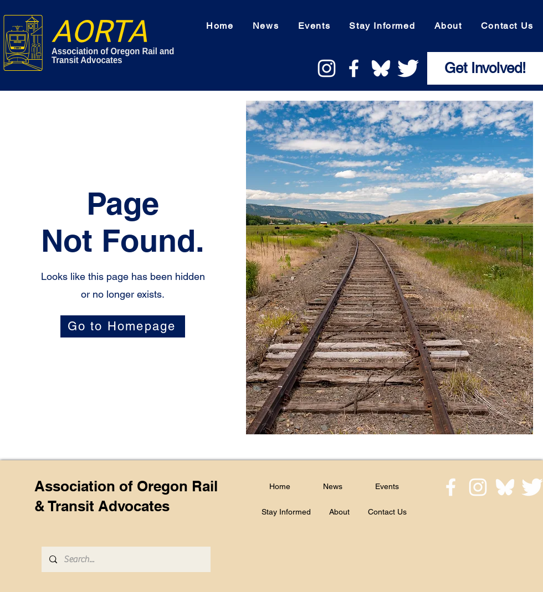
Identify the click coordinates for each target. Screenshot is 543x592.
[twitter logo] (408, 68)
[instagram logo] (326, 68)
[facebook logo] (354, 68)
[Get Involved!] (485, 68)
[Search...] (125, 559)
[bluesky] (381, 68)
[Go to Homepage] (122, 326)
